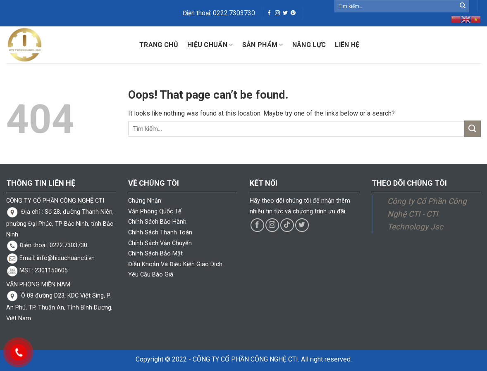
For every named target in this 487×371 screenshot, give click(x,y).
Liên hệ (347, 45)
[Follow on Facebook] (269, 13)
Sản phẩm (262, 45)
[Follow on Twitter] (285, 13)
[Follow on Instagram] (277, 13)
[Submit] (462, 6)
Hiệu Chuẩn (210, 45)
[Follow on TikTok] (287, 225)
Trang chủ (158, 45)
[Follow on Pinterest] (293, 13)
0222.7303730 (234, 13)
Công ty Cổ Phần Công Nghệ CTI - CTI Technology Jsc (427, 213)
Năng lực (309, 45)
